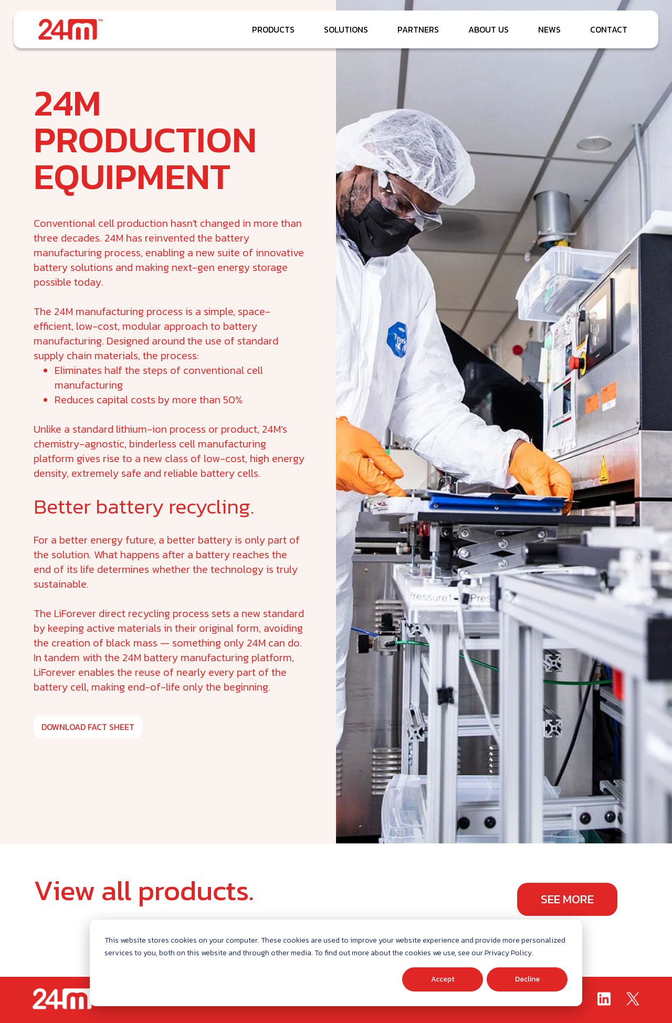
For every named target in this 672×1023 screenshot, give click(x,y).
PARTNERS (418, 29)
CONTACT (608, 29)
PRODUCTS (273, 29)
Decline (527, 979)
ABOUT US (488, 29)
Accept (443, 979)
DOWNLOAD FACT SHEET (87, 727)
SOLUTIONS (346, 29)
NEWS (549, 29)
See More (567, 899)
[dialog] (336, 963)
